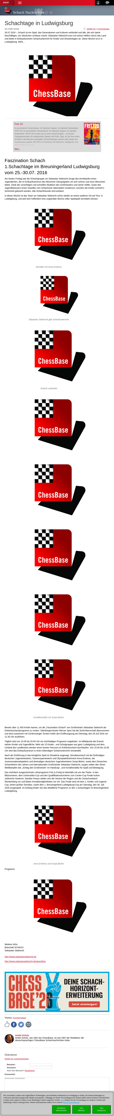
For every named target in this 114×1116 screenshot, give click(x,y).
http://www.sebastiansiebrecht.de (20, 956)
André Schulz (22, 1035)
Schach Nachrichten (29, 12)
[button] (19, 2)
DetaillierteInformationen (61, 1109)
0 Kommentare (103, 29)
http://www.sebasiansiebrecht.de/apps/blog (25, 961)
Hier (62, 1100)
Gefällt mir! (91, 29)
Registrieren (30, 1071)
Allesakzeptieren (101, 1109)
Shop (6, 3)
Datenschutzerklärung (71, 1102)
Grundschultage (19, 1018)
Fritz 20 (19, 124)
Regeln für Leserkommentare (17, 1059)
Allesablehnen (81, 1109)
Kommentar (10, 1074)
